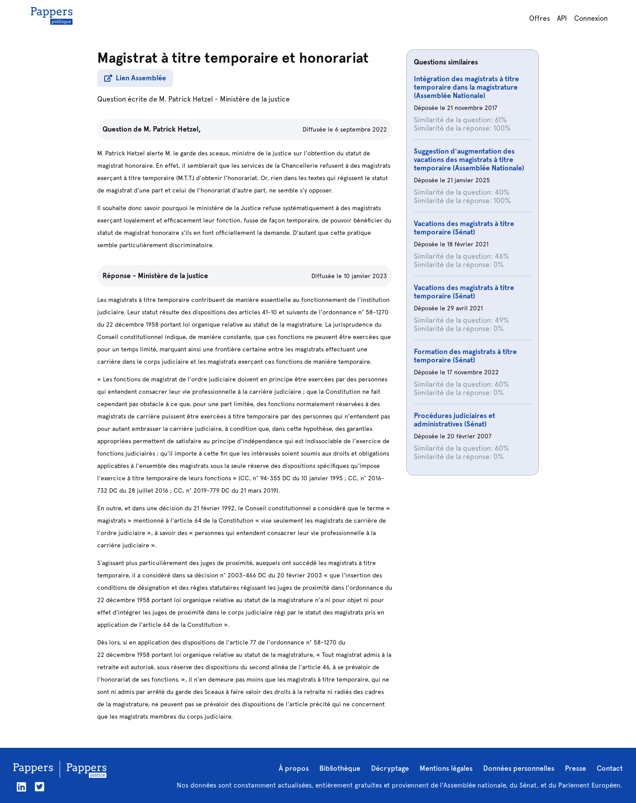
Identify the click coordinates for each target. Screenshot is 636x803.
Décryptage (390, 768)
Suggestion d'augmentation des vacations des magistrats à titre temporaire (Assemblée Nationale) (469, 159)
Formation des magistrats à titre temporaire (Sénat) (465, 355)
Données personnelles (518, 768)
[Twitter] (39, 786)
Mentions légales (446, 768)
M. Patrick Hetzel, (172, 129)
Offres (539, 18)
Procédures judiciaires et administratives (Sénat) (454, 419)
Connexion (591, 18)
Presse (575, 768)
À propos (294, 768)
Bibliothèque (339, 768)
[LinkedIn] (21, 786)
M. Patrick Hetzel (186, 99)
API (562, 18)
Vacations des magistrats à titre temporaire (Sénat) (464, 227)
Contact (610, 768)
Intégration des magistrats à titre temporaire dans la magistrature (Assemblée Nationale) (466, 87)
